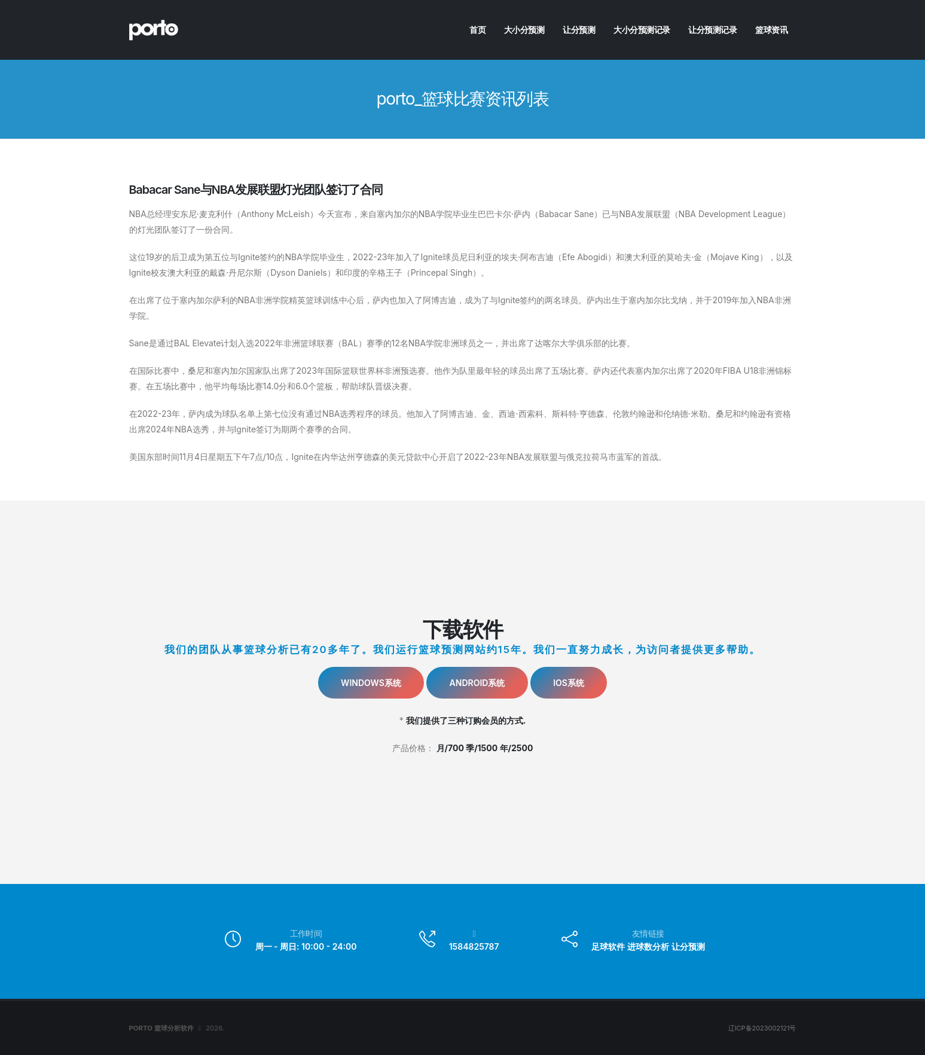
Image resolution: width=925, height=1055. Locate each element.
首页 (477, 30)
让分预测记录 (712, 30)
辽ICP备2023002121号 (761, 1028)
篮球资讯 (771, 30)
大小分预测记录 (641, 30)
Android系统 (477, 683)
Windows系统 (371, 683)
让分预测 (579, 30)
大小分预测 (524, 30)
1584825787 (474, 946)
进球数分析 (648, 946)
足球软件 (608, 946)
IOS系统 (568, 683)
